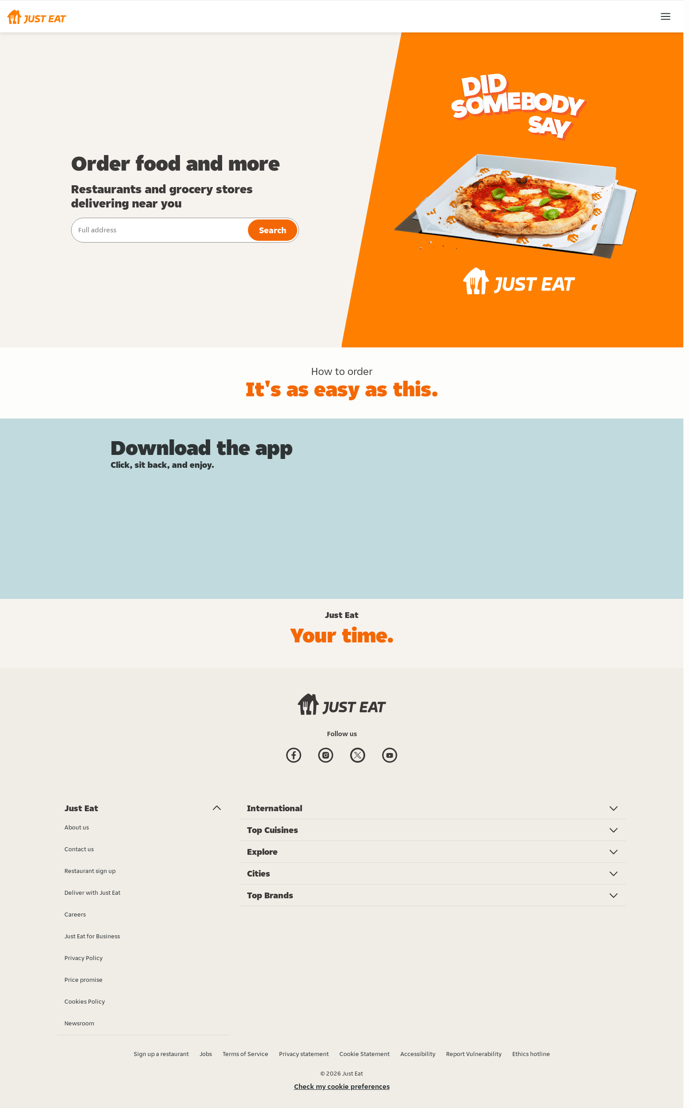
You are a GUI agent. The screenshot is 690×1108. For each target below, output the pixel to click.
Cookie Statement (364, 1054)
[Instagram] (326, 756)
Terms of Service (245, 1054)
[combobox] (158, 230)
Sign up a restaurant (161, 1054)
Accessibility (417, 1054)
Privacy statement (304, 1054)
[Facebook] (294, 756)
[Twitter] (358, 756)
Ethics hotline (531, 1054)
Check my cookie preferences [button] (342, 1086)
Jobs (205, 1054)
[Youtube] (390, 756)
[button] (36, 16)
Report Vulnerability (474, 1054)
